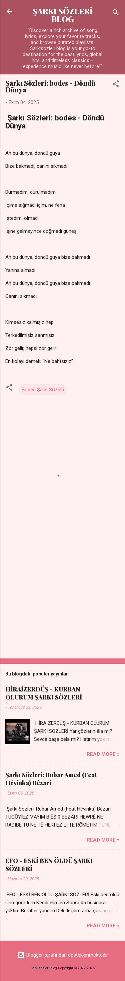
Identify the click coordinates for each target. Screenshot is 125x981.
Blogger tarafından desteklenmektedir (62, 955)
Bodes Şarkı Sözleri (43, 390)
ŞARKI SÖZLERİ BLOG (63, 15)
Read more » (103, 754)
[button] (116, 85)
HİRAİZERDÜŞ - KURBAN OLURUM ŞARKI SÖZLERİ (43, 693)
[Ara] (116, 13)
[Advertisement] (62, 601)
